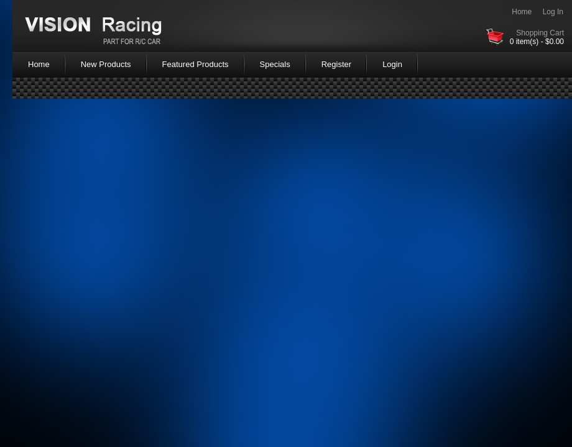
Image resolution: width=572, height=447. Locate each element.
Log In (553, 11)
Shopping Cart (540, 33)
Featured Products (195, 64)
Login (392, 64)
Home (522, 11)
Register (336, 64)
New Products (106, 64)
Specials (275, 64)
